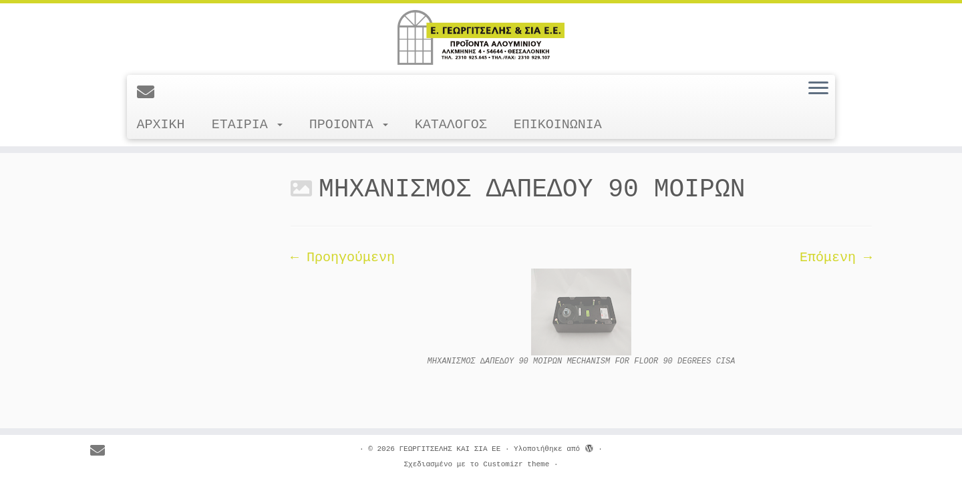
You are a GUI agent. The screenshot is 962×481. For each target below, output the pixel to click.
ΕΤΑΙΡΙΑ (247, 124)
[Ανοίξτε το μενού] (818, 89)
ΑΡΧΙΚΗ (161, 124)
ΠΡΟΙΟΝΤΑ (348, 124)
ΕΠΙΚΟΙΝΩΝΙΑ (558, 124)
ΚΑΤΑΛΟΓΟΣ (451, 124)
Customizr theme (516, 464)
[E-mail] (150, 94)
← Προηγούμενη (343, 257)
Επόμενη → (836, 257)
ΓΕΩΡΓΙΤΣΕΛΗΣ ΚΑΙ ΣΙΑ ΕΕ (449, 449)
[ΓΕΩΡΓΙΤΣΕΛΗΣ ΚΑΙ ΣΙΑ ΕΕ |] (481, 37)
